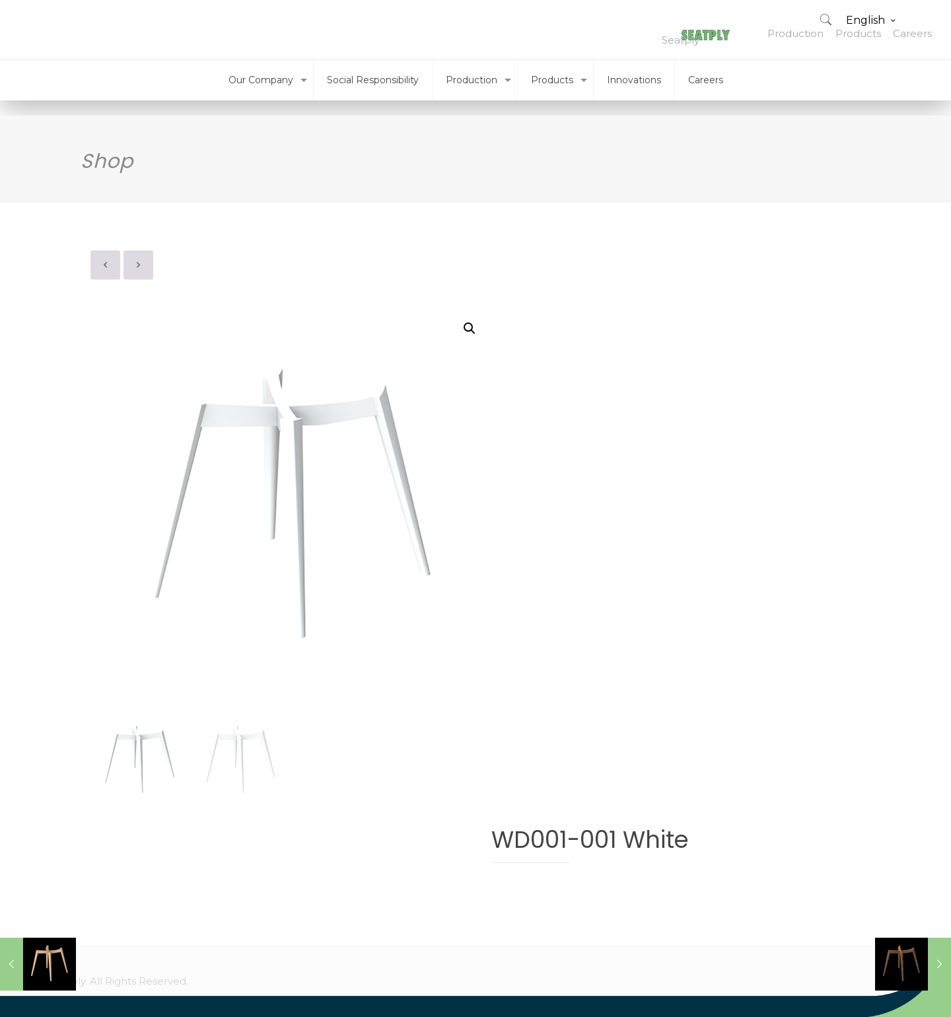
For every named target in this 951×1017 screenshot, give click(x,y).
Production (795, 33)
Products (858, 33)
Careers (912, 33)
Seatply (680, 40)
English (872, 20)
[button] (469, 328)
